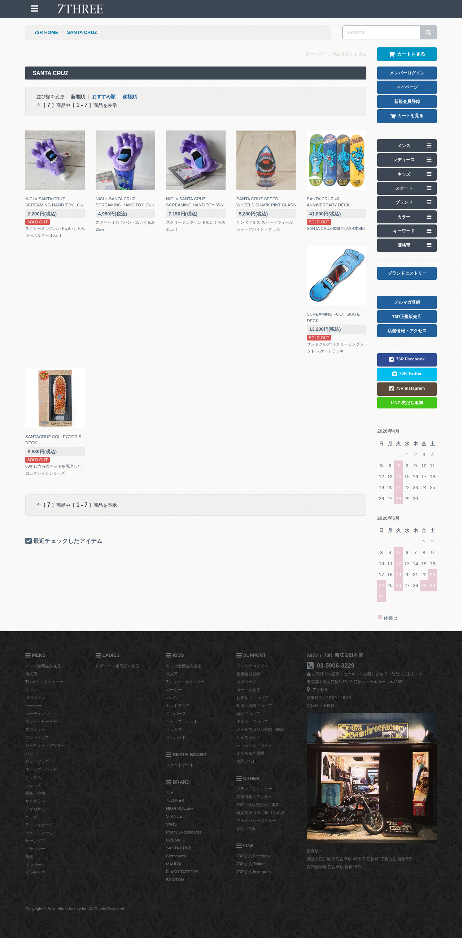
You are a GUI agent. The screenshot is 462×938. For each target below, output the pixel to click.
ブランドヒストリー (254, 789)
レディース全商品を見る (117, 666)
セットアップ (37, 761)
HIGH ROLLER (179, 808)
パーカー (33, 705)
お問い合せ (246, 761)
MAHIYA (173, 864)
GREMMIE (175, 840)
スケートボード (180, 765)
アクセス (317, 690)
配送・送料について (254, 705)
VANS (171, 824)
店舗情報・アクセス (254, 796)
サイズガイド (248, 737)
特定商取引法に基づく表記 (260, 812)
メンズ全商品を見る (43, 666)
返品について (248, 713)
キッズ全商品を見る (184, 666)
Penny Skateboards (183, 832)
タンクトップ (37, 737)
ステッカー (35, 849)
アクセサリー (37, 809)
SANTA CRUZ (82, 32)
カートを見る (248, 690)
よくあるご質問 (250, 753)
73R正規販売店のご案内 (258, 804)
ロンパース (176, 713)
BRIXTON (175, 880)
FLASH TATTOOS (182, 872)
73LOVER (175, 800)
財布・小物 (35, 793)
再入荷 (31, 674)
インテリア (35, 872)
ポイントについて (252, 721)
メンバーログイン (252, 666)
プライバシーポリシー (256, 820)
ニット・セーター (41, 721)
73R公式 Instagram (253, 872)
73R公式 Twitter (250, 864)
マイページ (246, 682)
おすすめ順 (104, 96)
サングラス (35, 801)
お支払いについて (252, 697)
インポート (35, 864)
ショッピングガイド (254, 745)
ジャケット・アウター (45, 745)
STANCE (174, 816)
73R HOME (46, 32)
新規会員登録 (248, 674)
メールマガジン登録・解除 (260, 729)
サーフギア (35, 841)
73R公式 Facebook (253, 856)
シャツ (31, 690)
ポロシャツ (35, 697)
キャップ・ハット (41, 769)
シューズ (33, 785)
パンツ (31, 753)
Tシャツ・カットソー (44, 682)
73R (170, 792)
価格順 (130, 96)
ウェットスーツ (39, 833)
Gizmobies (175, 856)
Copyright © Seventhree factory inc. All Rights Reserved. (75, 909)
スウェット (35, 729)
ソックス (33, 777)
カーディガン (37, 713)
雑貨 (29, 857)
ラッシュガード (39, 825)
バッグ (31, 817)
